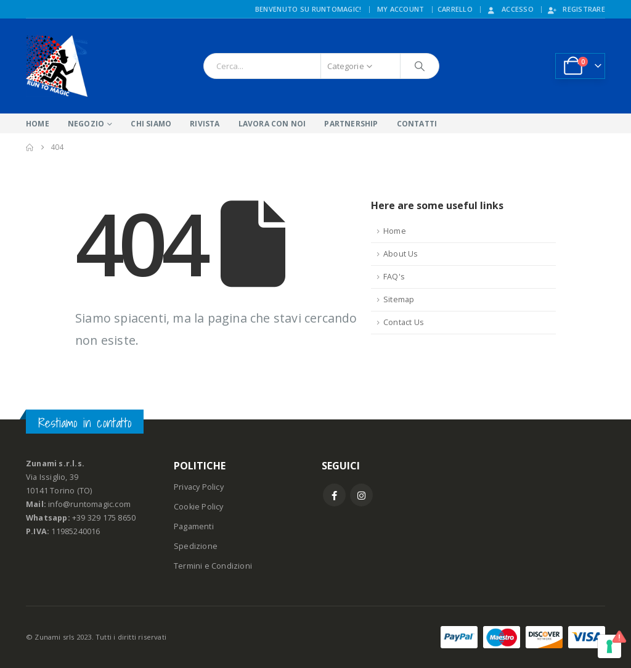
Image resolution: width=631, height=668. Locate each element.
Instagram (361, 495)
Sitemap (398, 299)
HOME (37, 123)
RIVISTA (204, 123)
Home (394, 231)
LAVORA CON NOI (272, 123)
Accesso (510, 9)
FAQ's (394, 276)
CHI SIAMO (151, 123)
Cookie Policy (199, 506)
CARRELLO (455, 9)
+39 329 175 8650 (104, 518)
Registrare (576, 9)
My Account (401, 9)
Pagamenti (194, 526)
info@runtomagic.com (89, 504)
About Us (400, 254)
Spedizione (196, 546)
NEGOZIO (86, 123)
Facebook (334, 495)
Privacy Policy (199, 487)
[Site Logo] (57, 66)
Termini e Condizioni (213, 566)
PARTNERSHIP (351, 123)
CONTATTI (417, 123)
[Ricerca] (420, 66)
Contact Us (403, 322)
